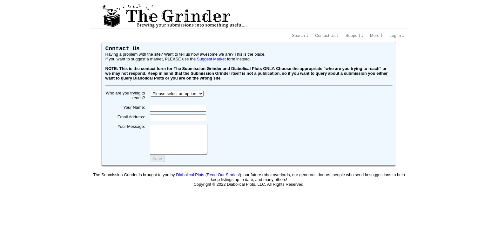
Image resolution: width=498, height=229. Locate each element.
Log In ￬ (396, 35)
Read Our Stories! (223, 180)
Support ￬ (354, 35)
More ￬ (376, 35)
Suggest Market (211, 59)
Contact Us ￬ (327, 35)
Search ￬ (300, 35)
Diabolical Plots (190, 180)
